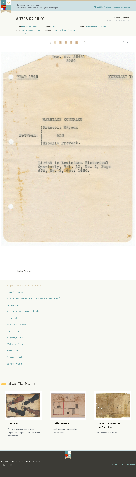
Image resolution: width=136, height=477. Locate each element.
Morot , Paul (13, 350)
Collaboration (61, 423)
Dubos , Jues (13, 331)
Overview (13, 423)
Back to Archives (24, 271)
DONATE (131, 465)
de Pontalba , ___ (16, 305)
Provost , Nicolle (15, 357)
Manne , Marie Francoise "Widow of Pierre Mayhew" (33, 298)
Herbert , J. (12, 318)
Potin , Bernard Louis (17, 324)
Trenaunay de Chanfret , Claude (23, 311)
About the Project (102, 7)
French (56, 26)
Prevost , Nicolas (15, 292)
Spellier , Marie (14, 363)
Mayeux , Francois (16, 337)
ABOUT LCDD (116, 465)
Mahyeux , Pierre (15, 344)
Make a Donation (122, 7)
